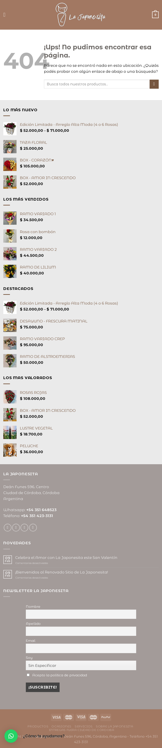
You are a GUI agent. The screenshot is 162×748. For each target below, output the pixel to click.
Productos (38, 726)
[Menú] (6, 15)
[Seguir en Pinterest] (33, 527)
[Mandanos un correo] (24, 527)
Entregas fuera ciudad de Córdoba (81, 730)
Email (30, 641)
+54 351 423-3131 (37, 516)
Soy (29, 658)
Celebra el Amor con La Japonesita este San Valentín (66, 557)
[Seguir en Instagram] (16, 527)
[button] (11, 736)
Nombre (33, 606)
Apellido (33, 623)
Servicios (84, 726)
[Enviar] (154, 84)
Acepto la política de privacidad (59, 675)
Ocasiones (61, 726)
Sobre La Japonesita (114, 726)
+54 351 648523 (41, 510)
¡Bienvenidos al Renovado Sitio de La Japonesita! (61, 572)
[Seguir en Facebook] (7, 527)
